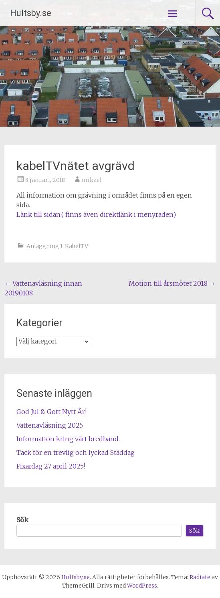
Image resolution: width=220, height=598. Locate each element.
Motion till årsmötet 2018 (172, 283)
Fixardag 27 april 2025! (50, 466)
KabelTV (76, 246)
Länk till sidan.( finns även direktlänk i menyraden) (96, 214)
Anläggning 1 (44, 246)
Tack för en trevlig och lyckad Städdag (75, 452)
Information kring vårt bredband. (68, 439)
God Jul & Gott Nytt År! (51, 412)
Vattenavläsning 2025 (49, 425)
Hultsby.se (30, 13)
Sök (22, 520)
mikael (92, 180)
